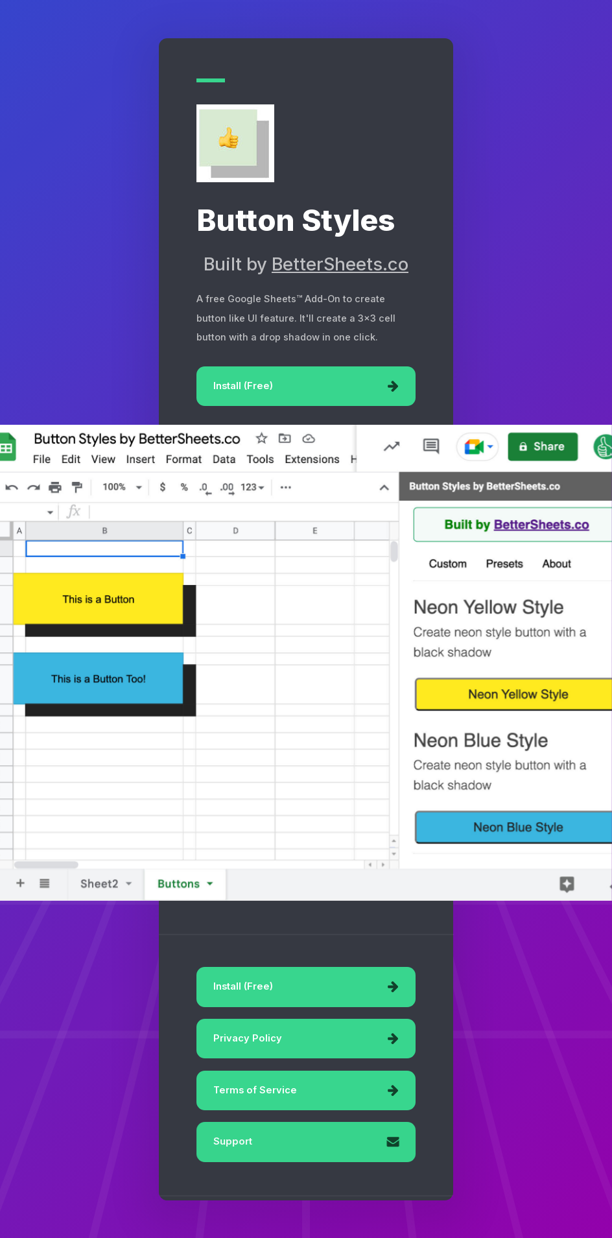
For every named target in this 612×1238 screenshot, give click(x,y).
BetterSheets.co (340, 264)
